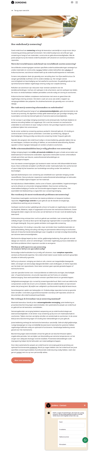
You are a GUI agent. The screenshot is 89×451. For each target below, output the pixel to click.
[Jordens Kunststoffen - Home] (18, 2)
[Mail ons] (72, 2)
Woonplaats (62, 444)
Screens (39, 70)
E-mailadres (62, 429)
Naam (61, 422)
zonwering (33, 347)
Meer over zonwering (23, 360)
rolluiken (68, 70)
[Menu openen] (76, 2)
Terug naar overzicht (20, 10)
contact (19, 352)
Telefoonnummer (64, 437)
